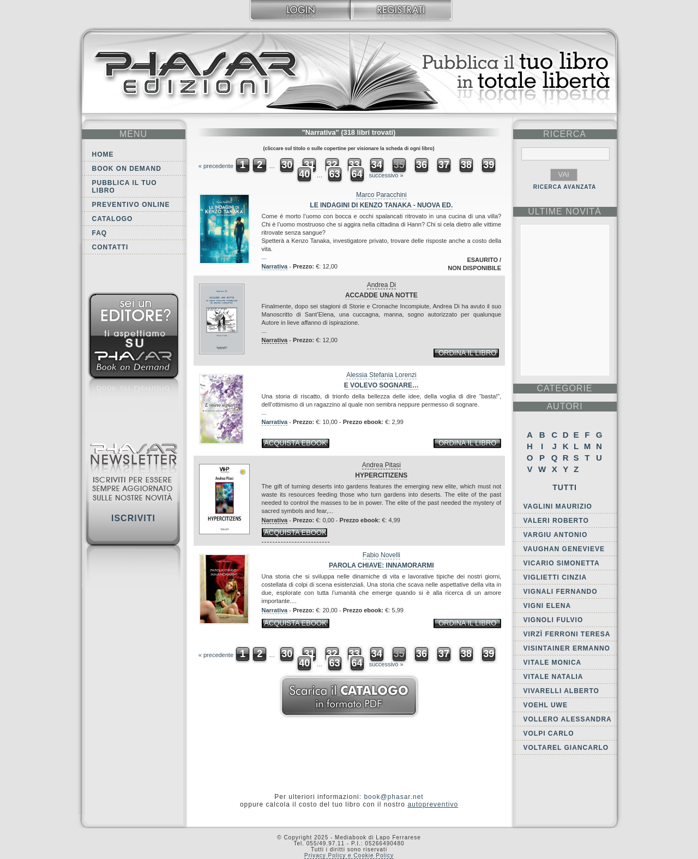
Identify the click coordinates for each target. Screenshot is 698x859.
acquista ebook (295, 443)
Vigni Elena (547, 606)
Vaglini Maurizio (558, 506)
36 (421, 164)
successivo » (386, 175)
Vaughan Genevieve (564, 549)
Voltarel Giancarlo (566, 747)
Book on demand (126, 168)
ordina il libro (467, 353)
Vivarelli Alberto (561, 691)
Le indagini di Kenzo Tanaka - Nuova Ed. (381, 205)
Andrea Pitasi (381, 465)
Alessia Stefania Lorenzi (381, 375)
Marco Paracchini (381, 195)
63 (334, 174)
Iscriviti (133, 518)
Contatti (110, 247)
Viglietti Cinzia (555, 577)
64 (357, 174)
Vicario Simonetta (562, 563)
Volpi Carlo (549, 733)
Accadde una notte (381, 295)
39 (488, 164)
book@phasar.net (393, 797)
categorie (564, 388)
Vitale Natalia (553, 677)
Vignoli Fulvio (553, 620)
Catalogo (112, 219)
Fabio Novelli (381, 555)
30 (286, 164)
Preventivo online (131, 204)
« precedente (215, 166)
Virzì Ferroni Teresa (567, 634)
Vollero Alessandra (568, 719)
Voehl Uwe (546, 705)
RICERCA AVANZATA (565, 187)
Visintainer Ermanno (567, 648)
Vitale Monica (553, 662)
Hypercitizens (381, 475)
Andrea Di (381, 285)
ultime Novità (564, 211)
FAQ (99, 233)
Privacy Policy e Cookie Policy (349, 855)
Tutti (564, 487)
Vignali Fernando (561, 591)
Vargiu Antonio (556, 535)
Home (103, 154)
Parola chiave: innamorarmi (381, 565)
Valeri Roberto (556, 520)
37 (443, 164)
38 (466, 164)
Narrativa (275, 266)
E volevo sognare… (381, 385)
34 (376, 164)
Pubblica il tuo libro (124, 186)
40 (304, 174)
